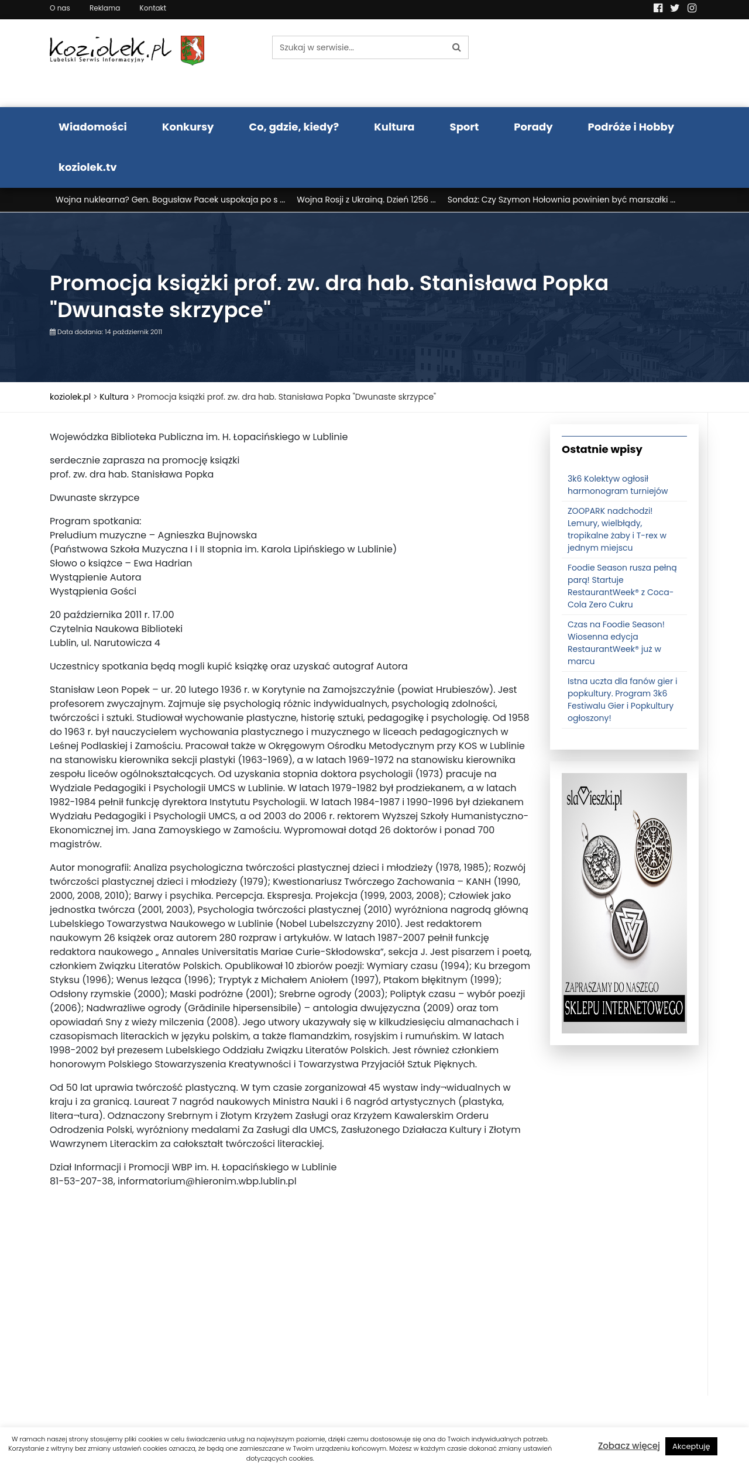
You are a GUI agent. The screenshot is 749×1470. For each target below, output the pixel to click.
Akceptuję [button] (691, 1446)
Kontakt (153, 8)
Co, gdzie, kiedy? (294, 126)
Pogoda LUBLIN (624, 63)
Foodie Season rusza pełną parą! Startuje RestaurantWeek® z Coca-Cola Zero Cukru (622, 589)
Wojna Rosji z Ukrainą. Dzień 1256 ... (366, 199)
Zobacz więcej (629, 1446)
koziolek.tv (87, 167)
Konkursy (188, 126)
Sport (464, 126)
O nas (60, 8)
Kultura (394, 126)
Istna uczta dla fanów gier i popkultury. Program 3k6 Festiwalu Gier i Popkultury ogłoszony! (622, 702)
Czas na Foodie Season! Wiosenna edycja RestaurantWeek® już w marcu (616, 645)
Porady (533, 126)
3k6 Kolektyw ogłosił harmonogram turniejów (618, 488)
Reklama (105, 8)
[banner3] (624, 905)
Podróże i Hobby (631, 126)
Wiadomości (93, 126)
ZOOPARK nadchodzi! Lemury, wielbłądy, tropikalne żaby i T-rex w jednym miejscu (617, 532)
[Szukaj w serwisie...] (358, 47)
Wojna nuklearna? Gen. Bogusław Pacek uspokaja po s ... (170, 199)
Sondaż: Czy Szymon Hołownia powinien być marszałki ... (561, 199)
